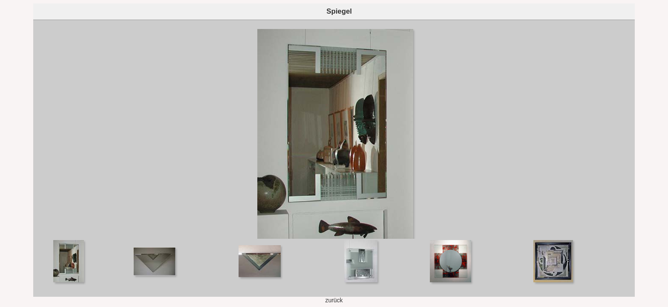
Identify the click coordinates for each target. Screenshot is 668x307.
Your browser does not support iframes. (333, 129)
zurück (334, 300)
